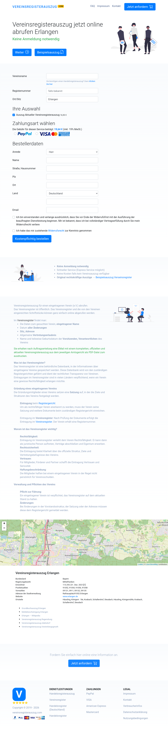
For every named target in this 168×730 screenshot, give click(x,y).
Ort (14, 185)
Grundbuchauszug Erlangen (34, 608)
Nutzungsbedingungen (135, 718)
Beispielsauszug (50, 52)
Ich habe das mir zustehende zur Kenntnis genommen (54, 230)
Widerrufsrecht (56, 230)
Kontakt (116, 6)
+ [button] (4, 523)
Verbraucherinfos (132, 705)
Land (15, 193)
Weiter (22, 52)
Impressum (103, 6)
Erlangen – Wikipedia (31, 615)
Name (15, 160)
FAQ (92, 6)
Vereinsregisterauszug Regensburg (37, 619)
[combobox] (72, 76)
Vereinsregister (37, 320)
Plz (14, 176)
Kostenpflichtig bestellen (32, 239)
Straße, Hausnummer (24, 168)
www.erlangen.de (70, 596)
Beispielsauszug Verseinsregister (125, 277)
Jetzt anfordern (140, 7)
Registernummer (21, 90)
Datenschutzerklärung (135, 712)
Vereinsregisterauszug (34, 7)
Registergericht (58, 403)
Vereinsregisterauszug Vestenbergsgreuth (40, 627)
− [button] (4, 528)
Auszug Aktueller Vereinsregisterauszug (41, 114)
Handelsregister (58, 715)
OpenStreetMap (152, 564)
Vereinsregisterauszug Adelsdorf (36, 623)
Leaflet (140, 564)
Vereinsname (19, 76)
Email (15, 209)
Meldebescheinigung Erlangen (35, 612)
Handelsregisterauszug (73, 81)
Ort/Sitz (16, 99)
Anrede (16, 151)
